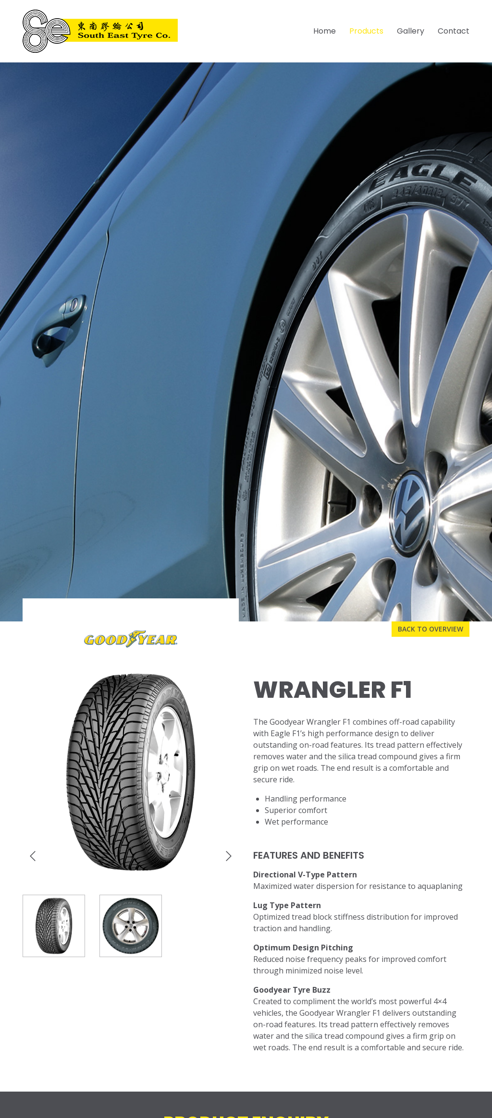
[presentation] (33, 856)
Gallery (410, 30)
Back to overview (430, 628)
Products (366, 30)
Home (324, 30)
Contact (453, 30)
